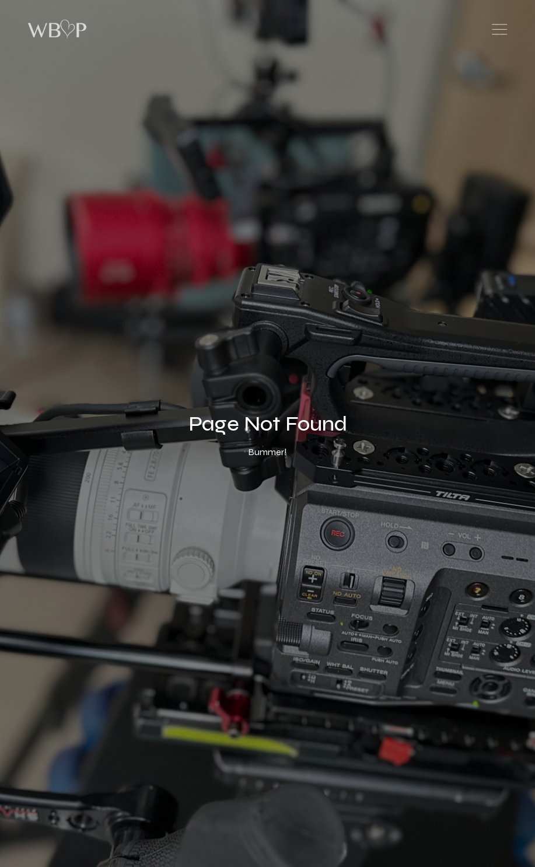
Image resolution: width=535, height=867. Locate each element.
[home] (61, 29)
